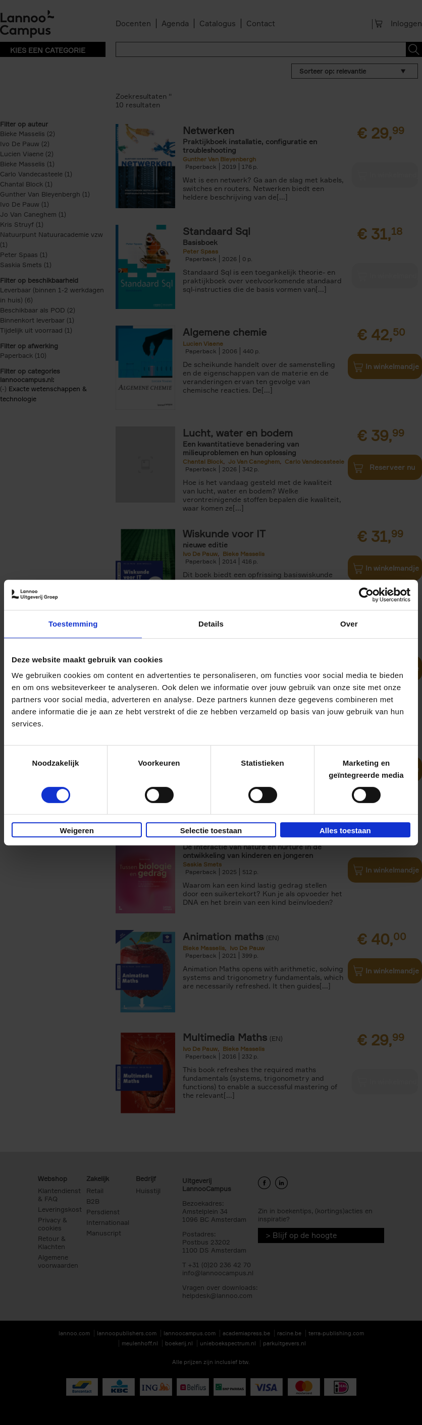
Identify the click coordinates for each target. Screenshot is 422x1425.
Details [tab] (211, 623)
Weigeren (77, 830)
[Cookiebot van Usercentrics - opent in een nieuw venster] (366, 594)
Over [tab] (349, 623)
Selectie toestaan (211, 830)
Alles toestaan (345, 830)
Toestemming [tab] (73, 623)
